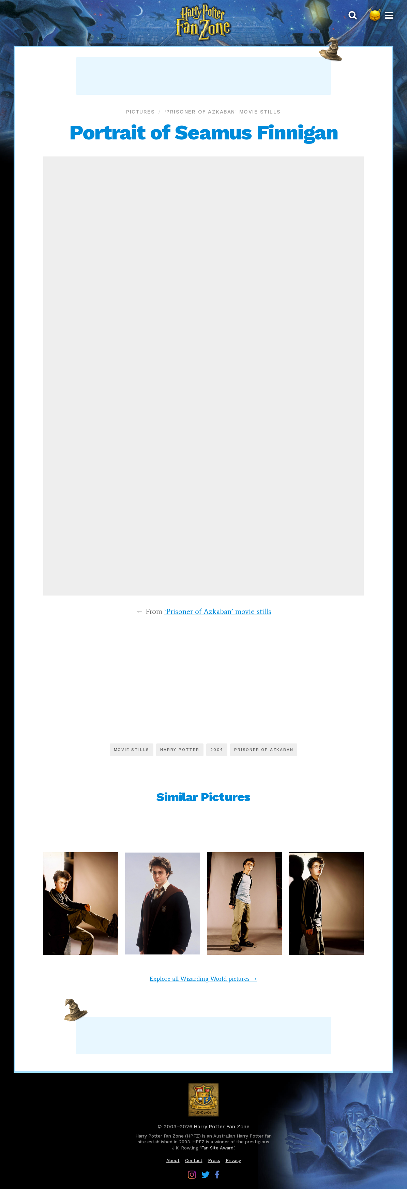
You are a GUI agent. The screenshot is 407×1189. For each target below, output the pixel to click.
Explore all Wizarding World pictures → (203, 978)
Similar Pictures (203, 797)
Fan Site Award (217, 1147)
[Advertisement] (203, 76)
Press (214, 1160)
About (173, 1160)
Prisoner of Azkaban (263, 749)
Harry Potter (179, 749)
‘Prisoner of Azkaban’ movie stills (223, 112)
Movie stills (132, 749)
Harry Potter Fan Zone (222, 1127)
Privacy (233, 1160)
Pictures (140, 112)
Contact (193, 1160)
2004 (216, 749)
